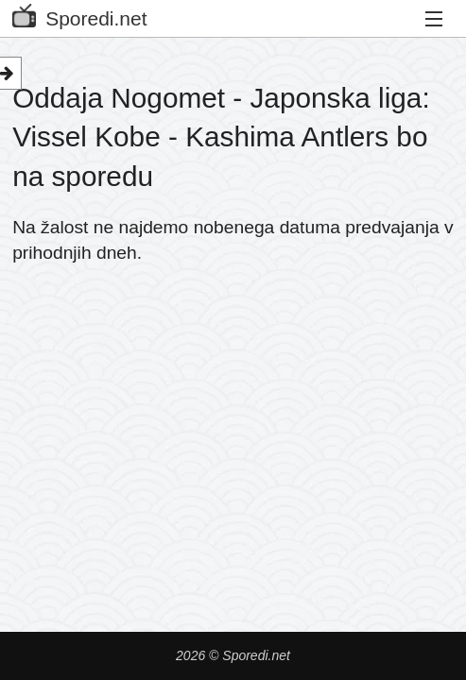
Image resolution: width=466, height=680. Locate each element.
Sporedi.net (79, 14)
